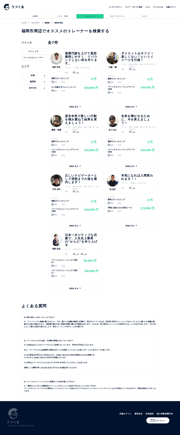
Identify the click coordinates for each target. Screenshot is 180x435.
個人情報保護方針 (165, 414)
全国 (33, 75)
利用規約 (150, 414)
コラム (147, 7)
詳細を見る (75, 79)
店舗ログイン (171, 7)
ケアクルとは (158, 7)
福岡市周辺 (33, 88)
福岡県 (33, 82)
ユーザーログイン (115, 7)
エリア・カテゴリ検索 (133, 7)
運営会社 (138, 414)
